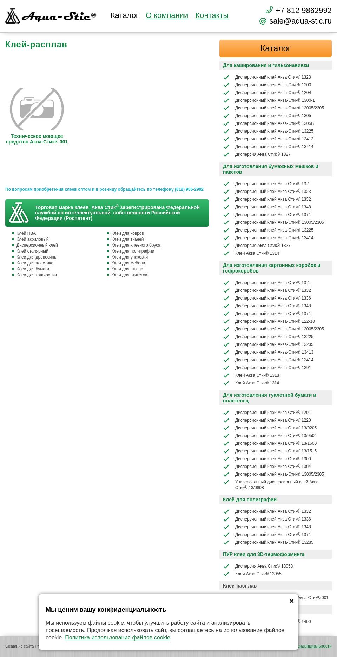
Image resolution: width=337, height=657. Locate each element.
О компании (167, 15)
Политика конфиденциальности (301, 646)
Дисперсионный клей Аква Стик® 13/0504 (270, 435)
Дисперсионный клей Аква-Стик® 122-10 (269, 321)
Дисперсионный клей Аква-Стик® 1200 (267, 84)
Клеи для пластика (34, 263)
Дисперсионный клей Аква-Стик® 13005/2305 (273, 108)
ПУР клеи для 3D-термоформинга (263, 554)
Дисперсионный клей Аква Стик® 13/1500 (270, 443)
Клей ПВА (26, 233)
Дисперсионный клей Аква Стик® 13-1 (266, 183)
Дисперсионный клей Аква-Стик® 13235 (268, 344)
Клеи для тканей (127, 239)
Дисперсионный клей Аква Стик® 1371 (267, 214)
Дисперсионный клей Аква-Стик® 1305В (268, 123)
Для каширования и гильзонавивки (266, 65)
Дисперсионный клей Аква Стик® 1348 (267, 206)
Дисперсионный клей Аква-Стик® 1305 (267, 115)
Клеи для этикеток (129, 275)
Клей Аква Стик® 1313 (251, 375)
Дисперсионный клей (37, 245)
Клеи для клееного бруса (135, 245)
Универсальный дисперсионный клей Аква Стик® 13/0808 (270, 484)
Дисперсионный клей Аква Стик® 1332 (267, 199)
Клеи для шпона (127, 269)
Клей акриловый (32, 239)
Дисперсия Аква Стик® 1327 (257, 154)
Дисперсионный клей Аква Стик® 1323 (267, 77)
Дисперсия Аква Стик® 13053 (258, 566)
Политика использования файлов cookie (117, 638)
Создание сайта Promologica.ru (33, 646)
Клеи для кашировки (36, 275)
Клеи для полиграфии (132, 251)
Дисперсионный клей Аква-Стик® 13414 (268, 146)
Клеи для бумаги (32, 269)
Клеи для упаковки (129, 257)
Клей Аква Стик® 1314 (251, 253)
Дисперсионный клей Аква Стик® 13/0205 (270, 427)
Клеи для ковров (127, 233)
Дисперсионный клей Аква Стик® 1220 (267, 420)
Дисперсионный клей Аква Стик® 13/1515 (270, 451)
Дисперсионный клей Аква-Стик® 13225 (268, 131)
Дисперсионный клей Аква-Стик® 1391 (267, 367)
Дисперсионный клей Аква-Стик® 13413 (268, 138)
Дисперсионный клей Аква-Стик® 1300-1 (269, 100)
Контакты (212, 15)
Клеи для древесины (36, 257)
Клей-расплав (240, 586)
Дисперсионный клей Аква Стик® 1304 (267, 466)
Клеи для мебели (128, 263)
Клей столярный (32, 251)
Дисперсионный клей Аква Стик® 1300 (267, 458)
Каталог (125, 15)
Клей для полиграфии (250, 499)
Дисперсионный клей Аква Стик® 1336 (267, 298)
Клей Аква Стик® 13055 (252, 573)
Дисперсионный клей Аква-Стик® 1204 (267, 92)
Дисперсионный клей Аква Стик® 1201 (267, 412)
